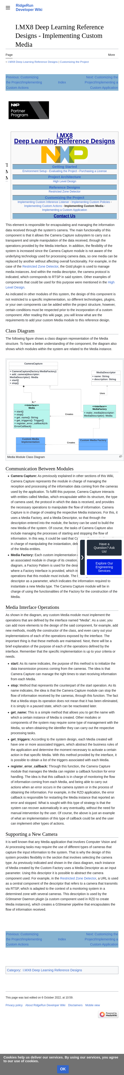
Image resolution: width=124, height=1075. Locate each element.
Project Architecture (64, 177)
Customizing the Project (74, 61)
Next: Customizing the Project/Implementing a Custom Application (101, 82)
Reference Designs (64, 187)
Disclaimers (75, 1005)
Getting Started (64, 167)
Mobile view (92, 1005)
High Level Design (64, 181)
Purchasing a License (93, 171)
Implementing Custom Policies (91, 202)
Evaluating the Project (63, 171)
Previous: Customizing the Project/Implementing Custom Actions (24, 82)
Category (13, 970)
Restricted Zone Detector (65, 191)
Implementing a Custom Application (64, 210)
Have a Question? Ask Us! (104, 547)
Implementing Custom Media (83, 206)
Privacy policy (14, 1005)
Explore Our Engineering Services (104, 567)
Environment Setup (35, 171)
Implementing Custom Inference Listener (43, 202)
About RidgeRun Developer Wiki (45, 1005)
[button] (8, 8)
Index (62, 82)
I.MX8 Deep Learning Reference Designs (33, 61)
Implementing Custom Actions (43, 206)
